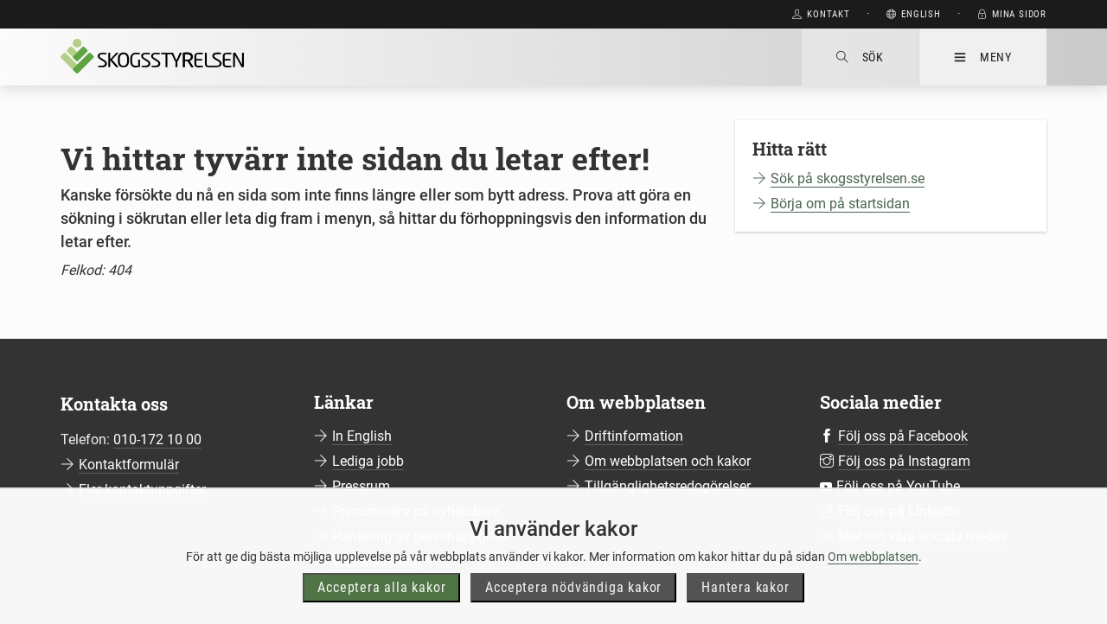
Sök (860, 57)
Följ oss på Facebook (903, 436)
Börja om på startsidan (840, 203)
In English (362, 436)
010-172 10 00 (157, 439)
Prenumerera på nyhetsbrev (415, 511)
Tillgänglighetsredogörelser (668, 486)
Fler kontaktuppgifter (142, 489)
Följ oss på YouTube (898, 486)
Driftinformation (634, 436)
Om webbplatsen (873, 593)
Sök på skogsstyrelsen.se (848, 178)
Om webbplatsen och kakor (668, 461)
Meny (983, 57)
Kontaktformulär (129, 464)
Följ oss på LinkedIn (899, 511)
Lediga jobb (368, 461)
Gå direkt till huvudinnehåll (689, 14)
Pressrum (361, 486)
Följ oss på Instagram (904, 461)
